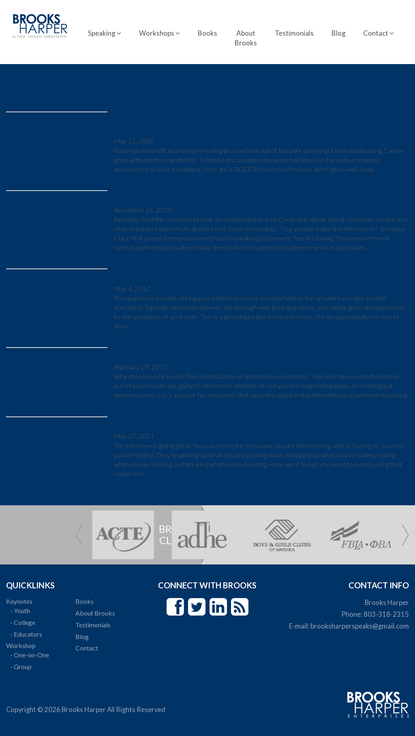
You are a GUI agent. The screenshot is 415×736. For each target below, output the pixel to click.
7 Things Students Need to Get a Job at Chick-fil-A (203, 197)
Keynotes (19, 601)
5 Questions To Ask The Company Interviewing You (205, 275)
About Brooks (246, 38)
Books (207, 33)
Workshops (159, 33)
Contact (378, 33)
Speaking (104, 33)
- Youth (20, 610)
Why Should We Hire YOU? (159, 354)
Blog (339, 33)
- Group (21, 666)
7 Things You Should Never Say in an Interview (197, 423)
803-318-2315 (386, 614)
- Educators (26, 634)
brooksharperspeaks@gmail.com (359, 626)
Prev (79, 535)
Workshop (21, 645)
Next (405, 535)
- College (22, 622)
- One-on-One (29, 655)
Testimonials (294, 33)
